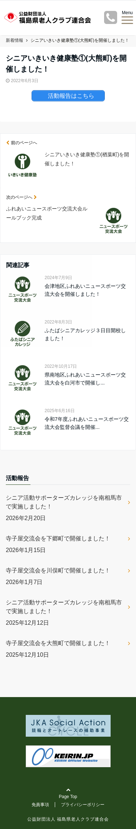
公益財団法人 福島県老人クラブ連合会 (68, 819)
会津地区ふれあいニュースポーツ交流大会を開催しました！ (85, 290)
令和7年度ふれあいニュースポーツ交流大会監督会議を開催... (87, 423)
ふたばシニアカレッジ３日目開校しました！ (85, 334)
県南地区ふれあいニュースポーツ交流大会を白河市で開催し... (85, 379)
